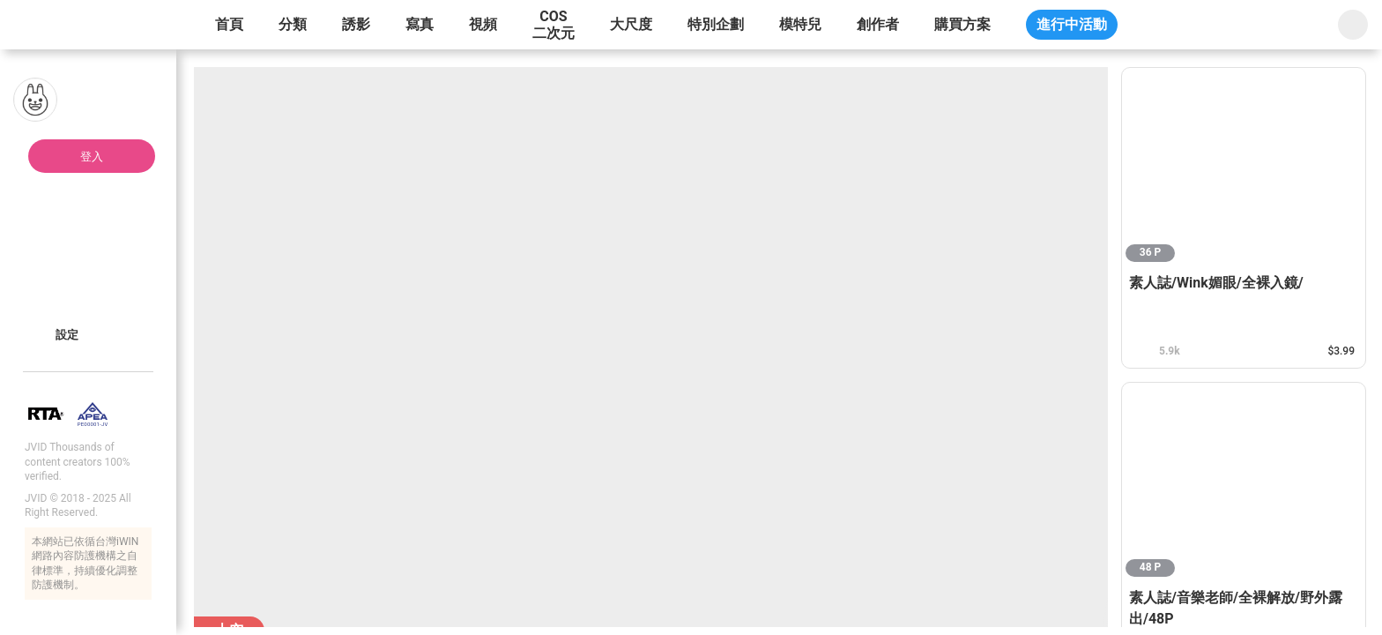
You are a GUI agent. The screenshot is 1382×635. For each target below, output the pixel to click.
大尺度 (631, 24)
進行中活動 (1071, 24)
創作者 (878, 24)
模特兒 (800, 24)
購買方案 (962, 24)
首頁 (229, 24)
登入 (91, 156)
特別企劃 (715, 24)
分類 (293, 24)
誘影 (356, 24)
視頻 (483, 24)
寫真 (419, 24)
